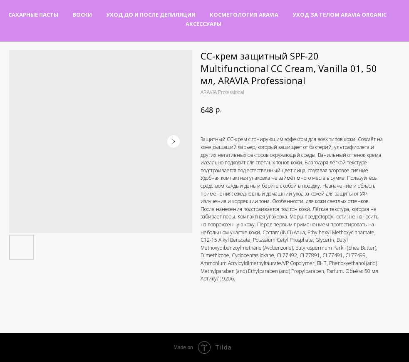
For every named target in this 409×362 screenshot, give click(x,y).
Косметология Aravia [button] (244, 14)
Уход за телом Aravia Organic (339, 14)
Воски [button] (82, 14)
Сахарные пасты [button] (33, 14)
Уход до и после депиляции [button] (151, 14)
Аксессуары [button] (203, 23)
